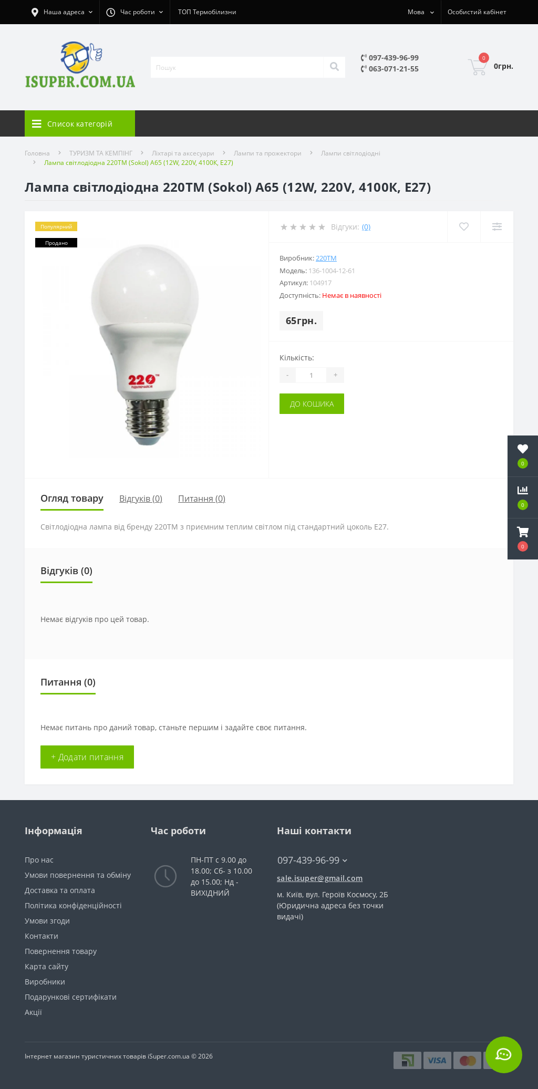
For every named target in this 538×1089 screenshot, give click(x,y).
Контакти (41, 936)
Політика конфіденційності (73, 905)
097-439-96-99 (390, 58)
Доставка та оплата (60, 890)
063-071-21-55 (390, 69)
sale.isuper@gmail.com (320, 878)
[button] (523, 538)
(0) (366, 227)
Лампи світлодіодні (350, 153)
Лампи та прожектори (268, 153)
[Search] (334, 67)
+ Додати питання (87, 757)
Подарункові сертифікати (71, 997)
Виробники (45, 982)
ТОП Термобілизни (207, 11)
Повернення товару (61, 951)
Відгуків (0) (140, 498)
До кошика (312, 404)
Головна (37, 153)
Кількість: (297, 357)
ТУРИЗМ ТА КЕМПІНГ (100, 153)
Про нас (39, 860)
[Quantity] (311, 375)
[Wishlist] (463, 226)
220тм (326, 258)
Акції (33, 1012)
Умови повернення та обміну (78, 875)
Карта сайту (46, 966)
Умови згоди (47, 921)
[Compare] (496, 226)
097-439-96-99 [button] (312, 860)
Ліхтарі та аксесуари (183, 153)
